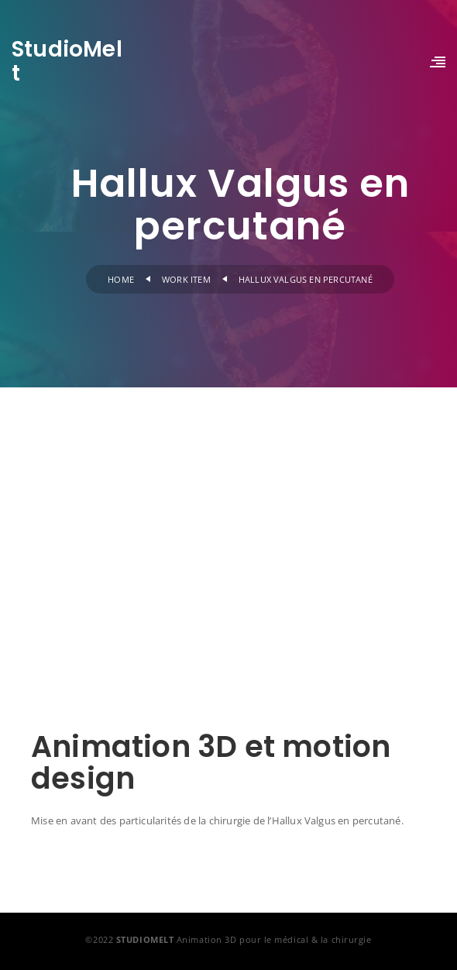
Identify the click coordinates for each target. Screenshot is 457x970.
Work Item (186, 279)
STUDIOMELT (145, 939)
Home (121, 279)
